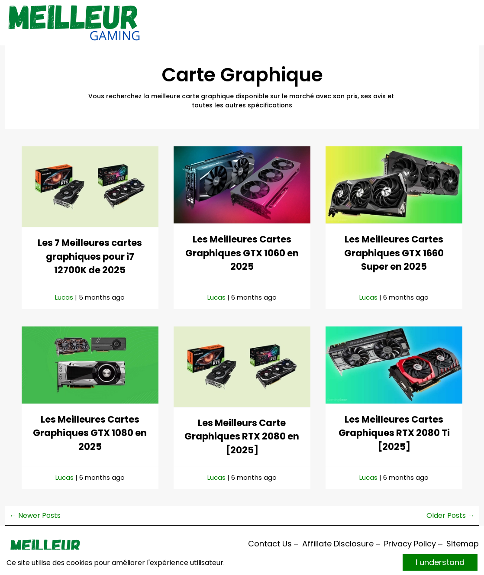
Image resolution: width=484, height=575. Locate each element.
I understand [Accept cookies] (440, 562)
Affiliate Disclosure (338, 543)
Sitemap (462, 543)
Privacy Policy (410, 543)
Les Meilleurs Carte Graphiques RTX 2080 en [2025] (241, 436)
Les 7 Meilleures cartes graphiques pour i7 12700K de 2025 (90, 256)
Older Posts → (450, 515)
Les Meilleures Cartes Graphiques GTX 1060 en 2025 (242, 253)
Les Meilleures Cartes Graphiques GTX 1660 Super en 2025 (394, 253)
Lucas (64, 297)
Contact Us (270, 543)
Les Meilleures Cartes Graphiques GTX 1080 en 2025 (90, 433)
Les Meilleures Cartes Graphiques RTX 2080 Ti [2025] (394, 433)
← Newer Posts (35, 515)
